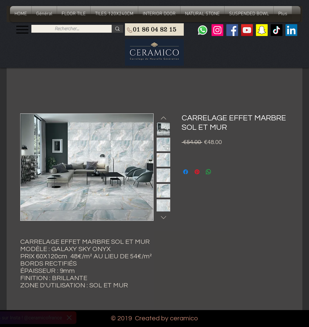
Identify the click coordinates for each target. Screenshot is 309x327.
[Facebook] (232, 30)
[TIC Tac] (276, 30)
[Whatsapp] (203, 30)
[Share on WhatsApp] (208, 171)
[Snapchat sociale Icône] (262, 30)
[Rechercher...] (67, 28)
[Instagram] (217, 30)
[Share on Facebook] (185, 171)
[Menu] (22, 29)
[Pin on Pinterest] (197, 171)
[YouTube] (247, 30)
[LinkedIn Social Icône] (291, 30)
